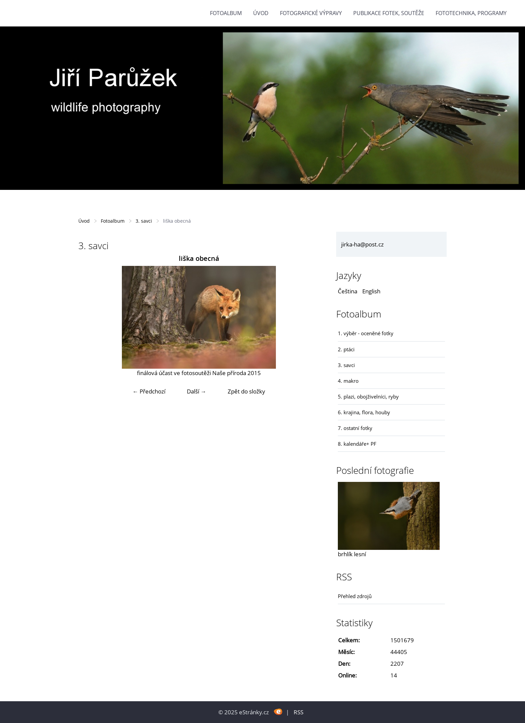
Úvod (261, 13)
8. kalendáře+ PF (357, 443)
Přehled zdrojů (355, 596)
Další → (196, 391)
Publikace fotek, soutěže (388, 13)
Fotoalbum (226, 13)
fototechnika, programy (471, 13)
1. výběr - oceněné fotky (365, 333)
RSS (298, 712)
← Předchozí (149, 391)
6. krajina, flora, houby (364, 412)
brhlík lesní (352, 554)
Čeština (347, 291)
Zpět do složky (246, 391)
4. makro (348, 380)
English (371, 291)
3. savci (144, 221)
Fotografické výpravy (311, 13)
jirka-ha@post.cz (362, 244)
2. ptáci (346, 349)
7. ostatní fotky (355, 428)
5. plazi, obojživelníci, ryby (368, 396)
